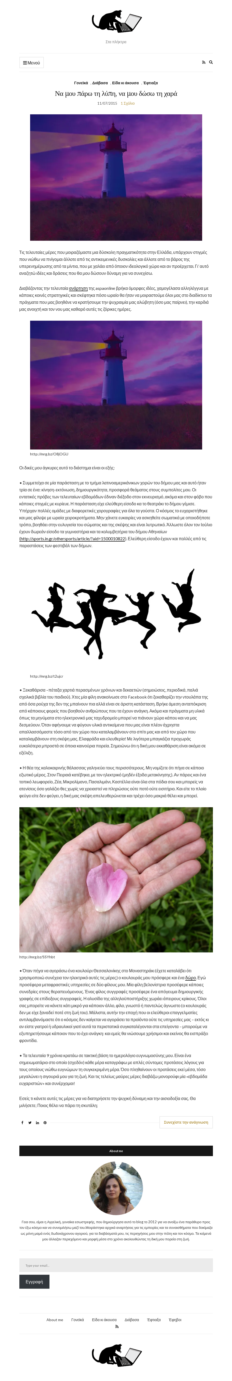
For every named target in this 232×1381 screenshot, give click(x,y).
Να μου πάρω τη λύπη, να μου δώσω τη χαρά (116, 93)
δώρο (190, 977)
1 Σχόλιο (128, 103)
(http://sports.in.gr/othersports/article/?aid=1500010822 (72, 538)
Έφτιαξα (150, 83)
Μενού (31, 63)
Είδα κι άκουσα (125, 83)
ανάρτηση (78, 288)
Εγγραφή (34, 1281)
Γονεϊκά (81, 83)
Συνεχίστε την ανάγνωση (186, 1122)
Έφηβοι (175, 1319)
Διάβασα (100, 83)
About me (55, 1319)
